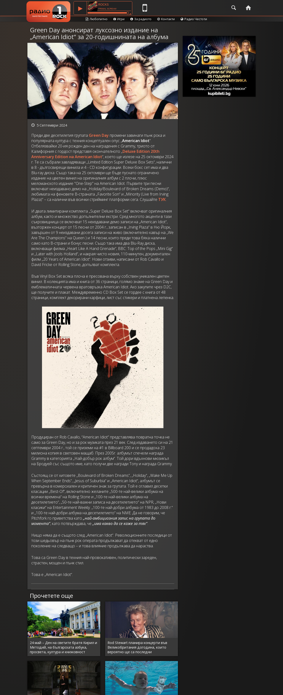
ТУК (162, 199)
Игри (119, 19)
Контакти (166, 19)
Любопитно (97, 19)
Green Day (99, 135)
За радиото (140, 19)
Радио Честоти (194, 19)
